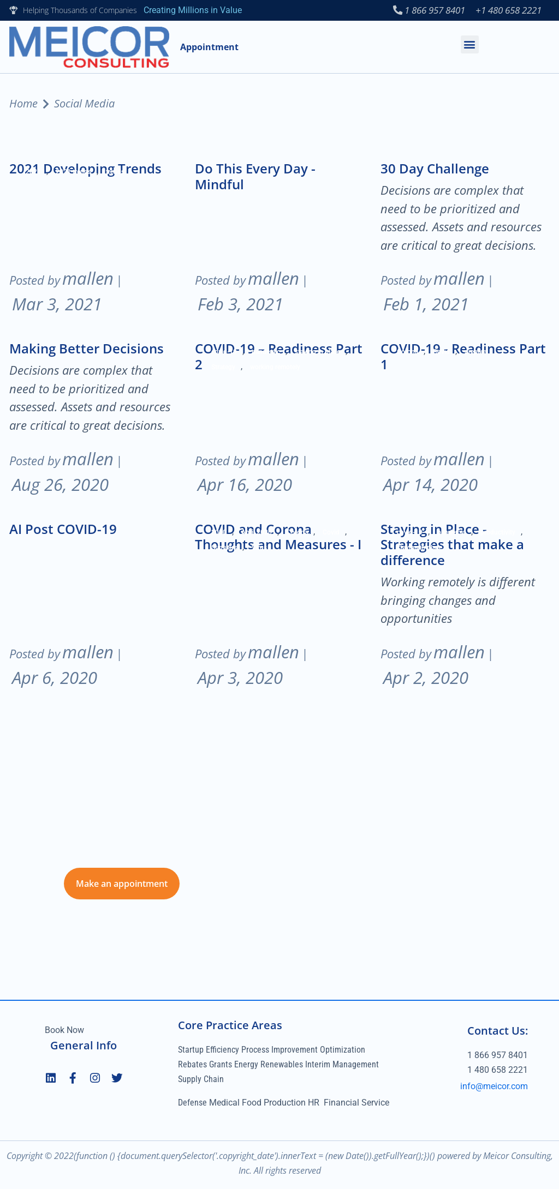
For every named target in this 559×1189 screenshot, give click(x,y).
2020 (219, 533)
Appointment (209, 47)
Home (23, 104)
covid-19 (224, 353)
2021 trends (73, 173)
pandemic (266, 353)
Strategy (223, 368)
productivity (497, 533)
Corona (407, 353)
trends (115, 173)
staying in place (317, 353)
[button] (470, 45)
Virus (259, 548)
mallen (88, 279)
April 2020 (256, 533)
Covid (441, 353)
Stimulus (224, 548)
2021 (33, 173)
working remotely (275, 368)
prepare (475, 353)
